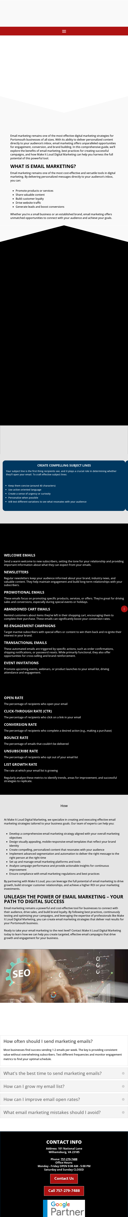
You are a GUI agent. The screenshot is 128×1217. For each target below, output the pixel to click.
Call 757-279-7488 (64, 1192)
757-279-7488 (69, 1159)
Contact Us (64, 1179)
